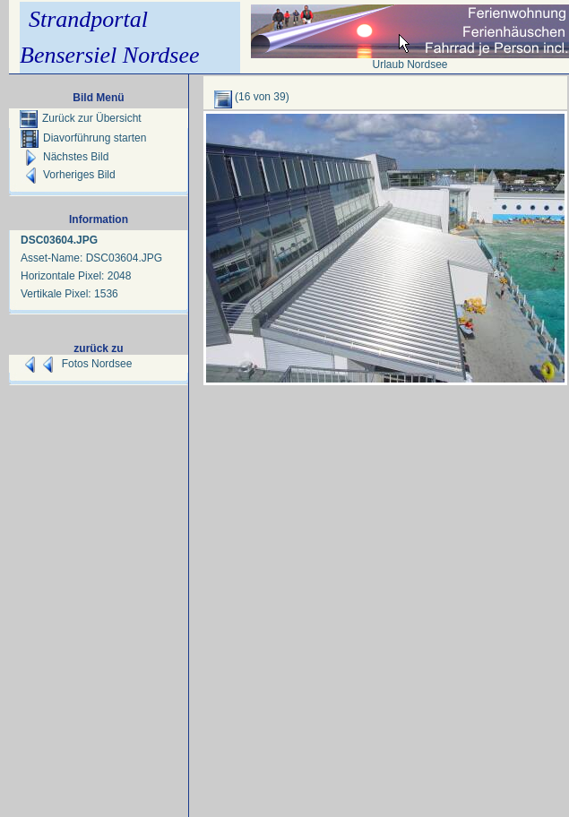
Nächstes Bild (64, 156)
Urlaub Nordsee (409, 64)
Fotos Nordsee (97, 363)
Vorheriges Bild (68, 174)
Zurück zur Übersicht (81, 118)
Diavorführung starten (83, 138)
